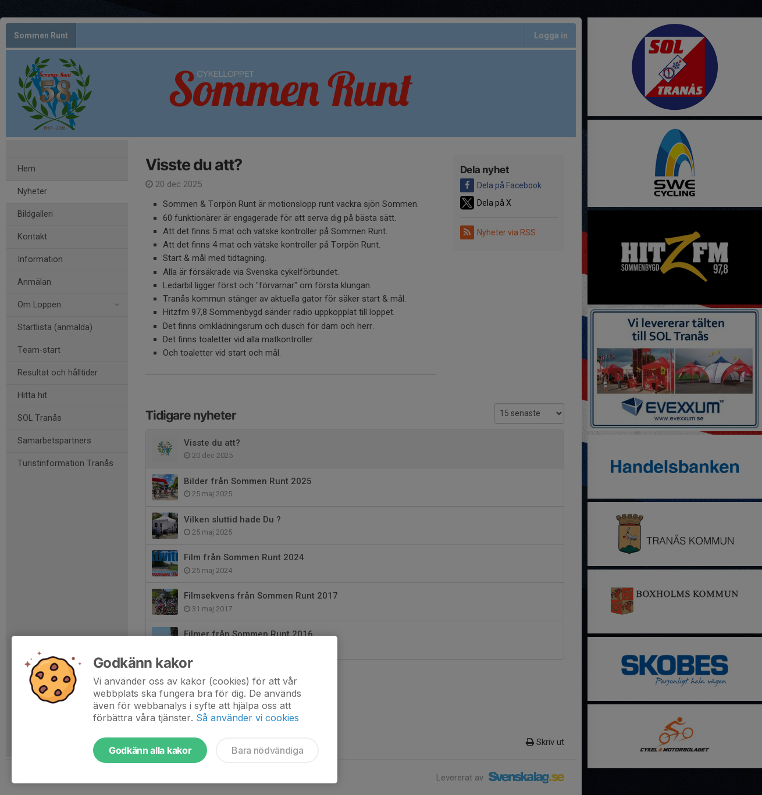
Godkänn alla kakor (150, 750)
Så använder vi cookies (247, 718)
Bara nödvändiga (267, 750)
